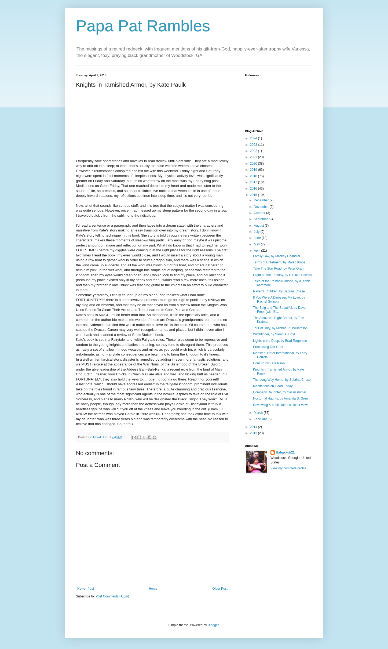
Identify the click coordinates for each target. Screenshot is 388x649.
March (259, 413)
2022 (254, 151)
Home (153, 588)
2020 (254, 163)
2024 (254, 138)
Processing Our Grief (268, 347)
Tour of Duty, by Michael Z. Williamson (280, 328)
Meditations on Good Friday (272, 386)
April (257, 250)
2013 (254, 433)
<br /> (92, 125)
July (257, 232)
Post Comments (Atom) (112, 596)
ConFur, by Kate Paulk (269, 363)
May (257, 244)
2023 (254, 145)
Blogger (213, 625)
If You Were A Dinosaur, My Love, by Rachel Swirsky (279, 299)
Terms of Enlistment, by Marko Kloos (279, 262)
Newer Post (85, 588)
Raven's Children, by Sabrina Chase (279, 291)
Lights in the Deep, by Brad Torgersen (280, 341)
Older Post (220, 588)
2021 (254, 157)
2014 (254, 427)
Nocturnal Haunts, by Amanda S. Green (281, 398)
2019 (254, 170)
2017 (254, 182)
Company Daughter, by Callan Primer (279, 392)
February (261, 419)
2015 (254, 195)
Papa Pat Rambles (143, 26)
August (259, 225)
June (258, 238)
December (262, 200)
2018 (254, 176)
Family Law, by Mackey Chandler (276, 256)
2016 (254, 188)
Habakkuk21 (285, 452)
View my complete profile (288, 468)
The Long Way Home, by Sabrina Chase (282, 380)
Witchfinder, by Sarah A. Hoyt (274, 334)
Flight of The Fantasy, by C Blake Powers (282, 275)
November (262, 207)
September (262, 219)
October (260, 213)
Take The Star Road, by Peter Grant (278, 268)
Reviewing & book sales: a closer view (280, 405)
